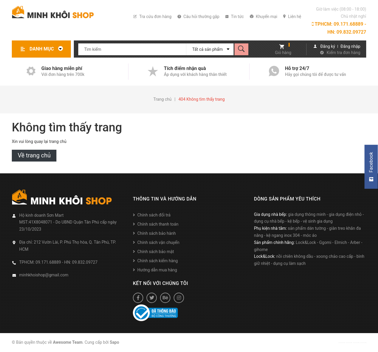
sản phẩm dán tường (307, 228)
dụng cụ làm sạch (289, 263)
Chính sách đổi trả (153, 215)
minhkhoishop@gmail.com (44, 275)
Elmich (341, 242)
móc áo (310, 235)
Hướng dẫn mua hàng (157, 270)
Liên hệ (292, 16)
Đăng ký (327, 46)
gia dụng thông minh (307, 214)
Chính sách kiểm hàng (157, 260)
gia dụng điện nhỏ (345, 214)
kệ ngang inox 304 (283, 235)
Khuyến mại (263, 16)
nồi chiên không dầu (294, 256)
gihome (261, 249)
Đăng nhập (350, 46)
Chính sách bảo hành (156, 233)
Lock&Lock (306, 242)
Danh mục (48, 49)
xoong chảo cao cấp (334, 256)
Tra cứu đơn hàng (152, 16)
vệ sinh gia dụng (318, 221)
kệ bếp (294, 221)
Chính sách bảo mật (155, 251)
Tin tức (234, 16)
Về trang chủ (34, 155)
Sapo (114, 342)
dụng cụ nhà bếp (269, 221)
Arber (355, 242)
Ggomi (325, 242)
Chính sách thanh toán (157, 224)
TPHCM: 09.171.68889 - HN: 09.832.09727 (339, 28)
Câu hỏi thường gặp (198, 16)
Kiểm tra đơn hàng (343, 52)
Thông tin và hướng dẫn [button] (164, 199)
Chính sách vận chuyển (158, 242)
